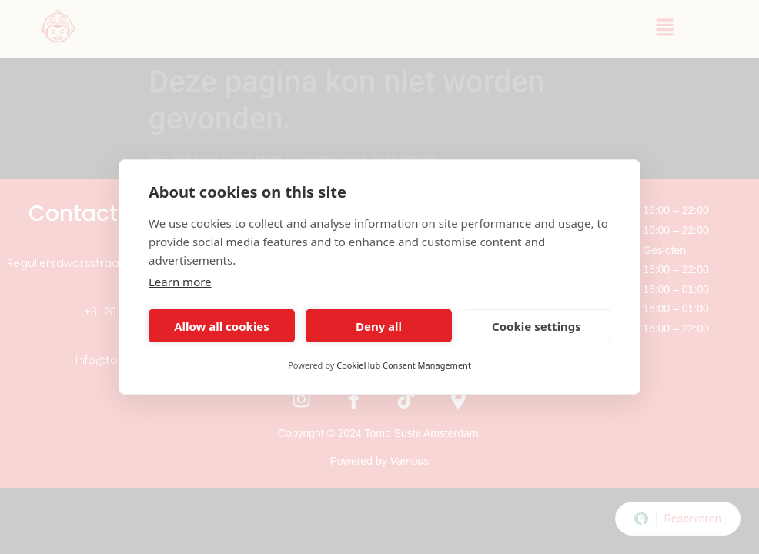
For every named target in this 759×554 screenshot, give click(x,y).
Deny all (379, 326)
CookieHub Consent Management (403, 365)
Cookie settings (536, 326)
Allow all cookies (221, 326)
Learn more (180, 281)
